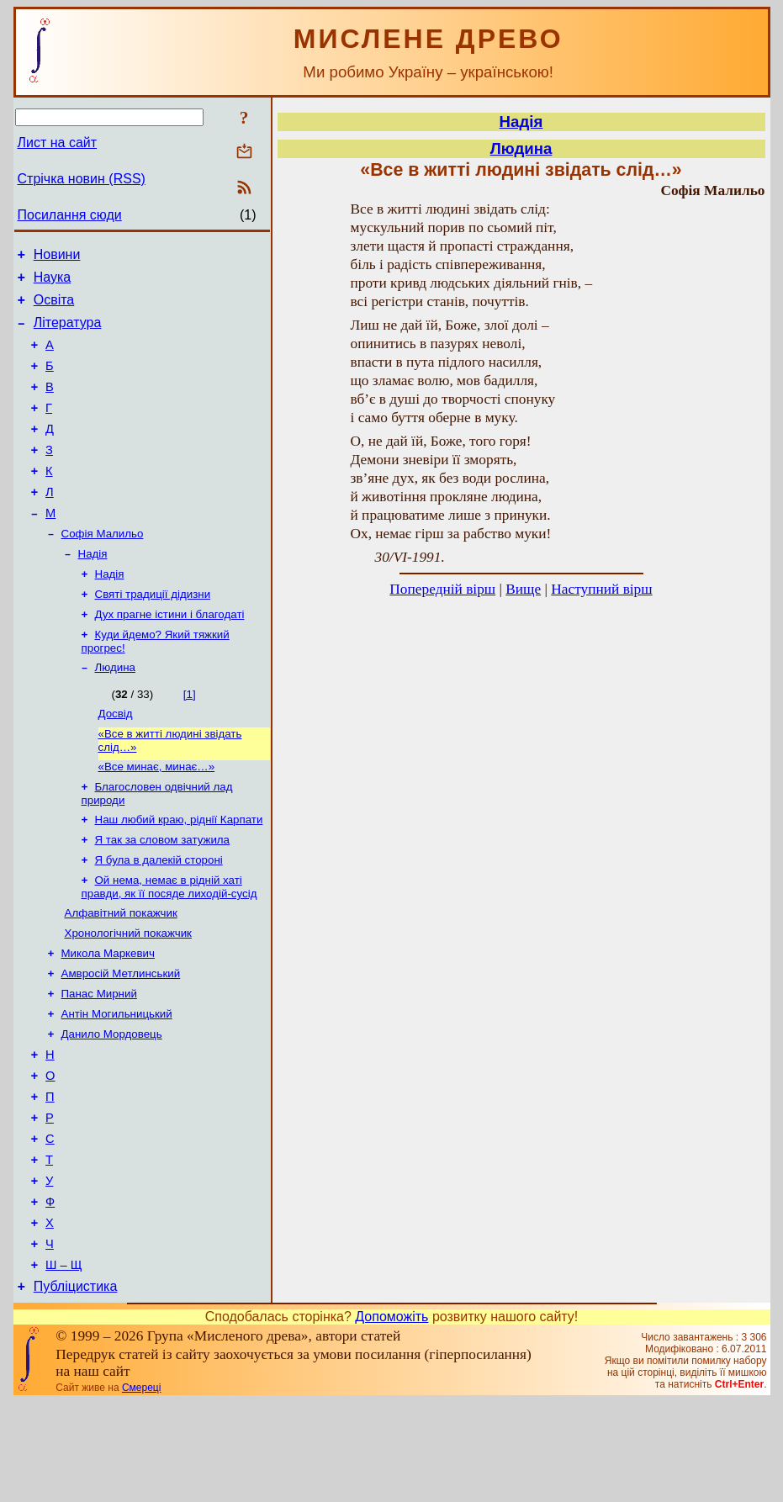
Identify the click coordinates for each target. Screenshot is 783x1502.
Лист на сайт (58, 142)
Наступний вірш (601, 589)
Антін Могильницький (116, 1082)
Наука (52, 282)
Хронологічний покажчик (128, 994)
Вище (523, 589)
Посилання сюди (70, 215)
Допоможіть (391, 1416)
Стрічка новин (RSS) (81, 179)
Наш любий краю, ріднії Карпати (179, 872)
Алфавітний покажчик (121, 972)
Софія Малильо (102, 568)
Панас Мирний (99, 1060)
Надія (93, 590)
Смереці (141, 1488)
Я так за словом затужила (162, 894)
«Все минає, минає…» (156, 816)
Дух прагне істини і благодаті (170, 655)
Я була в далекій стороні (159, 916)
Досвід (115, 760)
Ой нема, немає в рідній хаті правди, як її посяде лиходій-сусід (169, 945)
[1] (189, 738)
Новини (57, 257)
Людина (115, 712)
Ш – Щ (63, 1362)
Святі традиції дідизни (153, 633)
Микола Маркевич (108, 1016)
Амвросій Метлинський (121, 1038)
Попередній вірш (442, 589)
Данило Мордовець (111, 1103)
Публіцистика (76, 1386)
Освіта (54, 307)
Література (68, 332)
